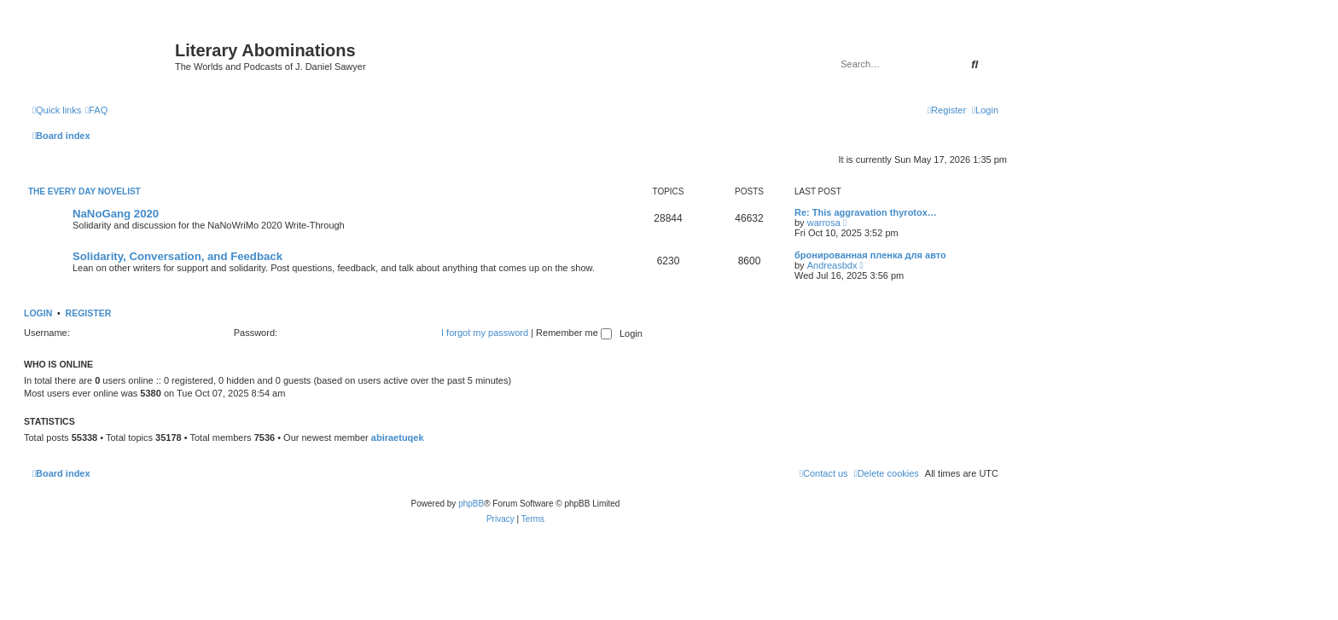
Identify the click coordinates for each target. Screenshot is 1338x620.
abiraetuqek (397, 437)
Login (38, 313)
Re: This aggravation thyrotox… (865, 212)
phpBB (471, 503)
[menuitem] (96, 110)
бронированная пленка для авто (870, 255)
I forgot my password (484, 332)
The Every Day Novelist (84, 191)
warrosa (824, 222)
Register (89, 313)
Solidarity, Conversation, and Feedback (177, 256)
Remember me (574, 332)
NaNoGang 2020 (116, 213)
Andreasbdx (832, 265)
